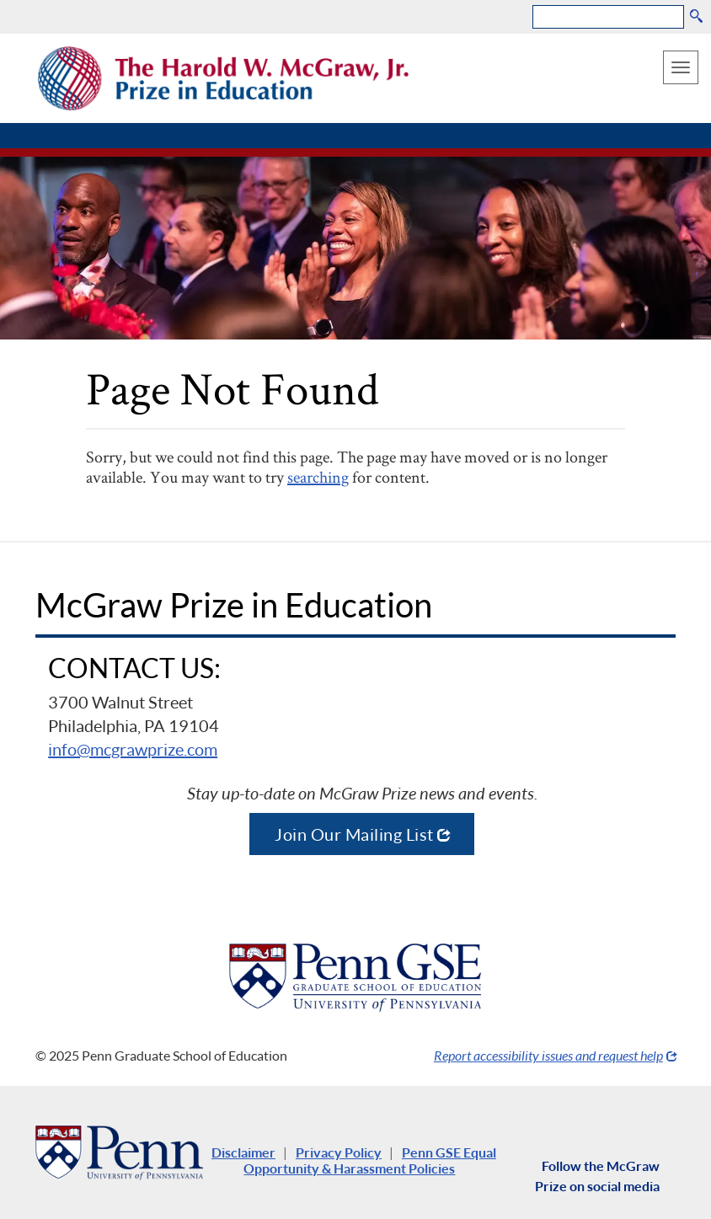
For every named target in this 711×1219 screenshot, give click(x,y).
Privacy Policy (339, 1152)
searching (318, 477)
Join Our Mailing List (354, 834)
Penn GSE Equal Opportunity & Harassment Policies (369, 1160)
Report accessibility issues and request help (548, 1055)
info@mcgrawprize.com (132, 749)
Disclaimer (243, 1152)
